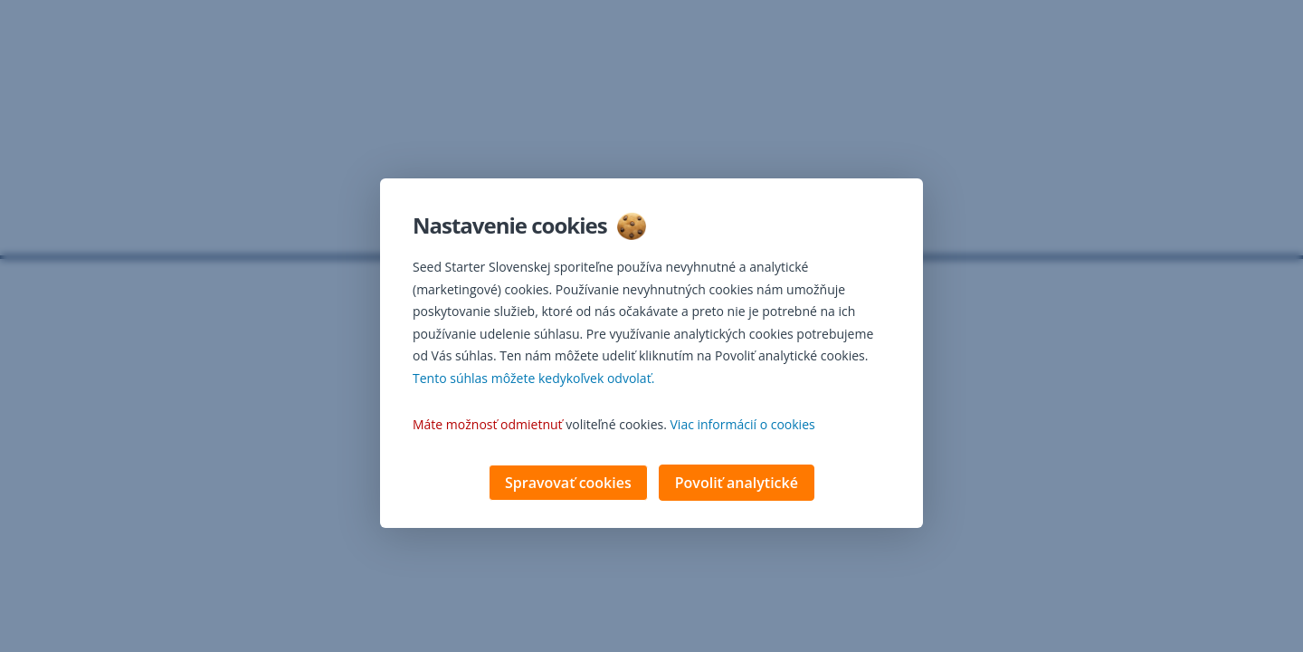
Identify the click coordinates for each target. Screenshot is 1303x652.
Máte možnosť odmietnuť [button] (488, 426)
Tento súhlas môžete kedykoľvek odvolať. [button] (533, 379)
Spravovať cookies (568, 484)
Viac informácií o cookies (743, 426)
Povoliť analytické (736, 484)
